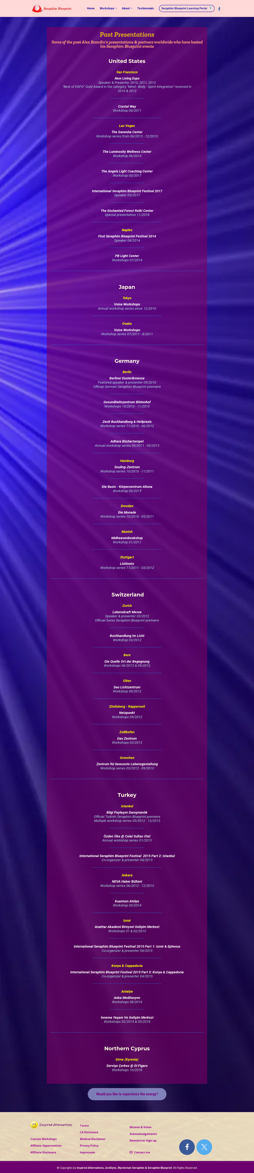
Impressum (87, 1152)
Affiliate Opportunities (46, 1145)
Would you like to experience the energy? (127, 1094)
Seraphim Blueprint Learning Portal (186, 8)
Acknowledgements (143, 1134)
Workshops (107, 8)
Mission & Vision (141, 1127)
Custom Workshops (43, 1139)
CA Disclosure (89, 1132)
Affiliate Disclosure (43, 1152)
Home (91, 8)
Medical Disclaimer (93, 1139)
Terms (84, 1125)
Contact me (140, 1152)
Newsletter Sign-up (143, 1140)
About (126, 8)
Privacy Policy (89, 1145)
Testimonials (145, 8)
